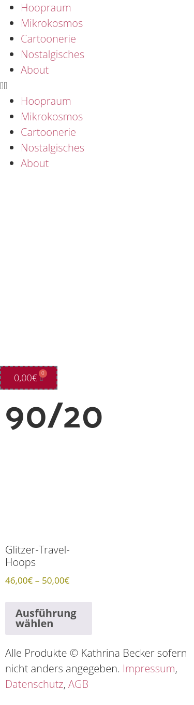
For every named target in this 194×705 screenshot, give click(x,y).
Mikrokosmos (52, 23)
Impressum (149, 668)
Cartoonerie (48, 39)
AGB (78, 684)
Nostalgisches (52, 54)
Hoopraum (46, 8)
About (35, 70)
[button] (97, 85)
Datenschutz (34, 684)
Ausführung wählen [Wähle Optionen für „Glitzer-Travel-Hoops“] (46, 618)
